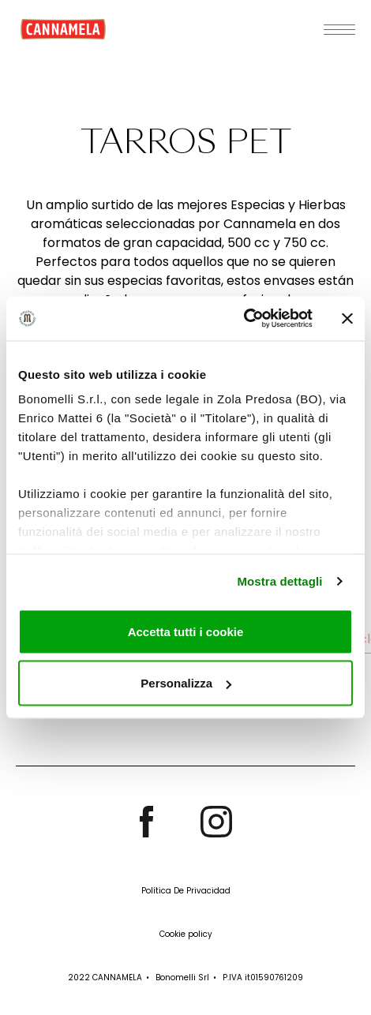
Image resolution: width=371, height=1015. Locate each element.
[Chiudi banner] (347, 318)
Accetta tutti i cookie (186, 631)
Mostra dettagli (279, 581)
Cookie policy (185, 934)
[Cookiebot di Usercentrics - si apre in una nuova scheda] (243, 319)
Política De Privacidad (185, 891)
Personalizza (186, 683)
